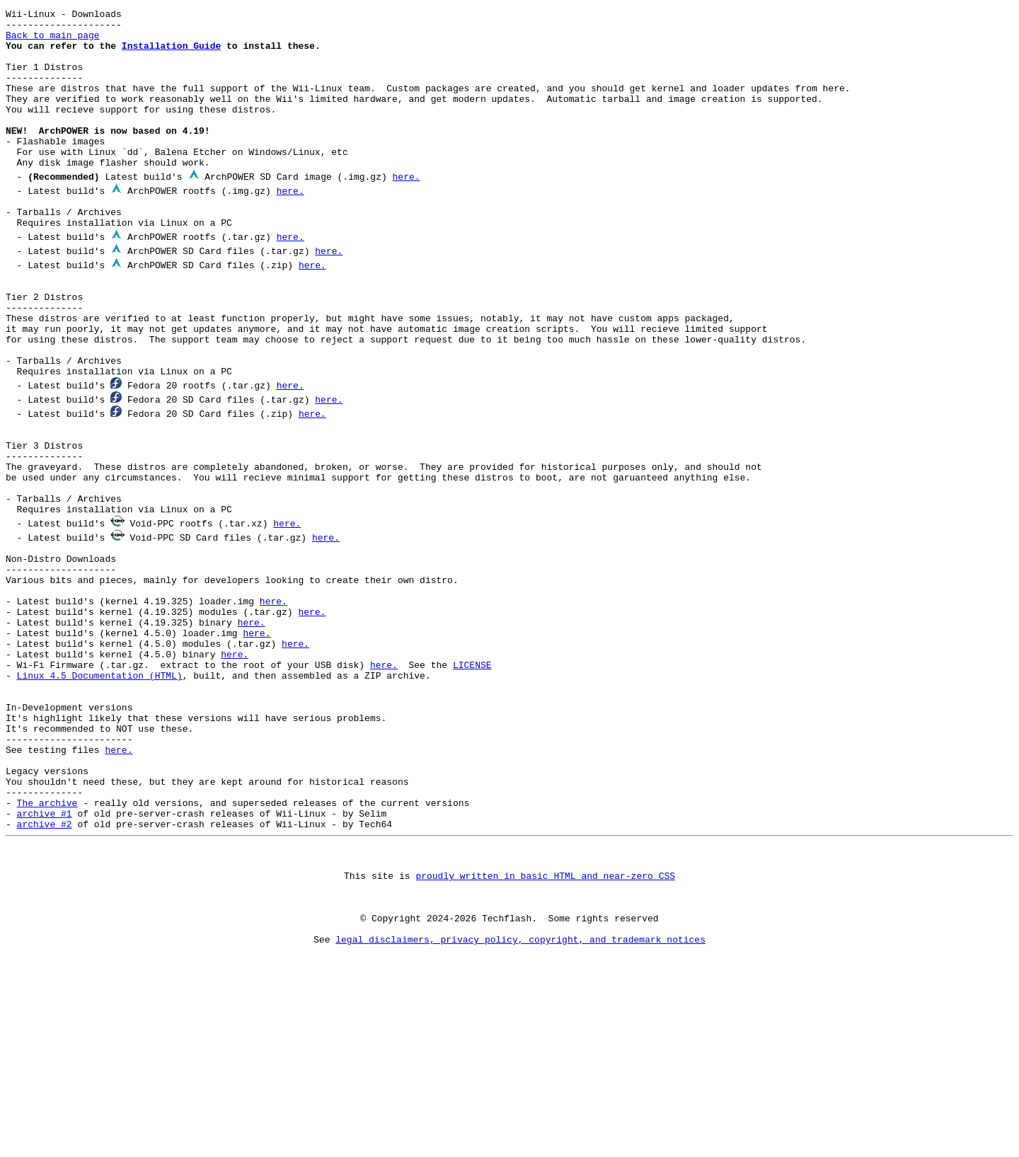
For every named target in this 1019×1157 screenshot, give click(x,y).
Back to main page (53, 41)
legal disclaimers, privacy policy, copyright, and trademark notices (520, 1094)
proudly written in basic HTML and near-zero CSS (545, 1017)
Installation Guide (171, 53)
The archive (47, 934)
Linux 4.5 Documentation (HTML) (100, 781)
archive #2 (44, 959)
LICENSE (472, 768)
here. (406, 208)
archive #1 (44, 946)
